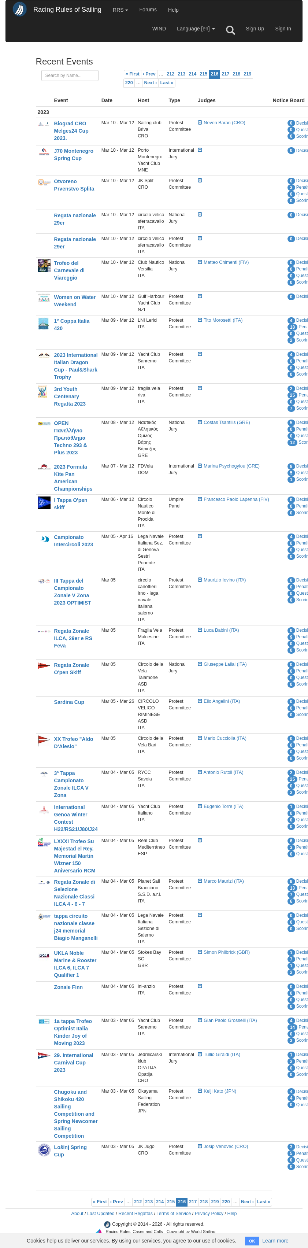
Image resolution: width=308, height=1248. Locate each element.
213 (181, 74)
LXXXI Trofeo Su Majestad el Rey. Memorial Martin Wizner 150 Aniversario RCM (75, 856)
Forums (148, 9)
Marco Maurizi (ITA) (221, 881)
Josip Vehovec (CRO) (223, 1146)
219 (247, 74)
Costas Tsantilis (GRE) (224, 422)
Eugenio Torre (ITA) (221, 806)
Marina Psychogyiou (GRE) (229, 466)
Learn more (275, 1241)
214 (192, 74)
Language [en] (196, 29)
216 (214, 74)
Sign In (283, 29)
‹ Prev (149, 74)
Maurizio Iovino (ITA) (222, 580)
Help (173, 10)
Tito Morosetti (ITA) (220, 320)
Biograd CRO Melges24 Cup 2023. (71, 131)
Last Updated (101, 1213)
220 (129, 82)
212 (170, 74)
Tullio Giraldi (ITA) (219, 1054)
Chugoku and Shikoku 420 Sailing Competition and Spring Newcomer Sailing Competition (76, 1114)
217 (225, 74)
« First (133, 74)
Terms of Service (173, 1213)
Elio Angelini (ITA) (219, 701)
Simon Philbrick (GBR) (224, 952)
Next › (150, 82)
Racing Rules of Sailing (67, 9)
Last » (166, 82)
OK (252, 1241)
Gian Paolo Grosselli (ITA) (227, 1020)
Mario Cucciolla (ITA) (222, 738)
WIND (159, 29)
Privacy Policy (209, 1213)
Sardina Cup (69, 702)
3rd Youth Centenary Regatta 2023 (70, 396)
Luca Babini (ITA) (218, 630)
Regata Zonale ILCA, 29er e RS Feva (73, 638)
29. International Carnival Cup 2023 (73, 1062)
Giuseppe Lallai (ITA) (222, 664)
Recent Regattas (135, 1213)
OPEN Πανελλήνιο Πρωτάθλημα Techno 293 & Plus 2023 (70, 437)
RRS (120, 10)
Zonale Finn (68, 987)
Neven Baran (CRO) (221, 122)
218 (236, 74)
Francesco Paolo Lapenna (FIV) (233, 499)
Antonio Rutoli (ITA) (221, 772)
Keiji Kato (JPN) (217, 1091)
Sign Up (255, 29)
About (77, 1213)
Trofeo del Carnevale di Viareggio (69, 270)
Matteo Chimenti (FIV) (223, 262)
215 (203, 74)
